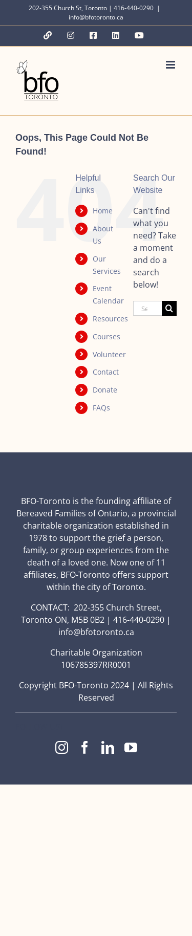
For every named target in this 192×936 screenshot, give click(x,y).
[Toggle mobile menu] (171, 64)
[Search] (169, 308)
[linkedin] (107, 747)
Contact (106, 372)
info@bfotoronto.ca (96, 17)
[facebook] (84, 747)
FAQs (101, 407)
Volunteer (109, 354)
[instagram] (61, 747)
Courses (106, 336)
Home (103, 210)
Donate (105, 390)
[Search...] (147, 308)
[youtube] (130, 747)
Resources (110, 318)
